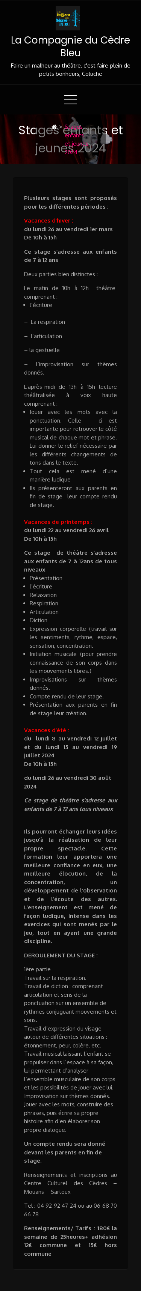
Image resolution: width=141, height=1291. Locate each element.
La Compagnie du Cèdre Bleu (70, 46)
